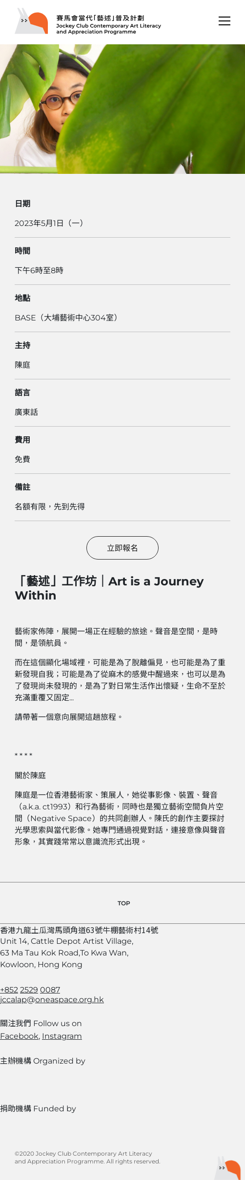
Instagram (62, 1036)
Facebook (19, 1036)
